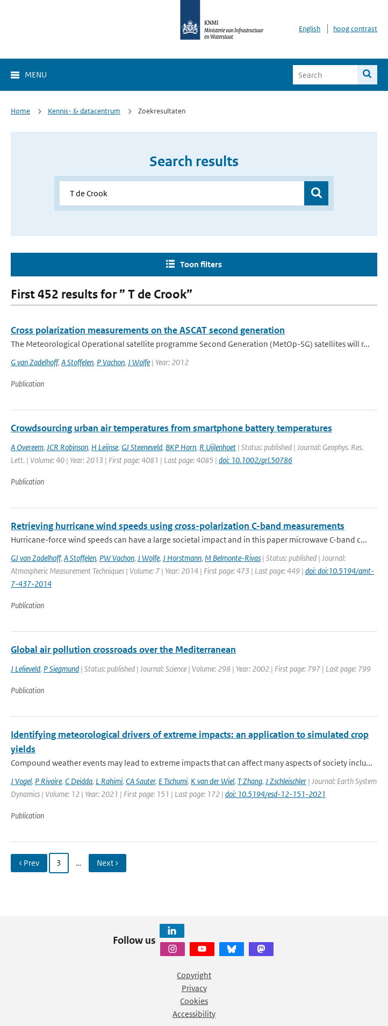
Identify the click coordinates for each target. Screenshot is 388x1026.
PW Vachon (116, 558)
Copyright (194, 975)
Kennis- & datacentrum (84, 111)
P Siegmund (61, 669)
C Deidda (78, 781)
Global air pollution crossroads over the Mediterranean (123, 650)
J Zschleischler (285, 781)
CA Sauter (140, 781)
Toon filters (201, 264)
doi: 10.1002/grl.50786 (255, 460)
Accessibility (194, 1014)
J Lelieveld (25, 669)
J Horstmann (182, 558)
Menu (36, 74)
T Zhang (250, 781)
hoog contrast (355, 28)
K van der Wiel (212, 781)
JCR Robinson (67, 447)
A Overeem (27, 447)
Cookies (194, 1001)
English (309, 28)
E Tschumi (173, 781)
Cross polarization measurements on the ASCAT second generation (148, 330)
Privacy (194, 988)
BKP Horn (181, 447)
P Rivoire (48, 781)
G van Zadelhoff (34, 362)
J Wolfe (139, 362)
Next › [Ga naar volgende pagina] (107, 863)
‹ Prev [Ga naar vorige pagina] (29, 863)
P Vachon (111, 362)
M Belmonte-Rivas (233, 558)
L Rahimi (109, 781)
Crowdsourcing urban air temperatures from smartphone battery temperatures (171, 428)
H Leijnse (104, 447)
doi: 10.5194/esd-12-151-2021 (275, 794)
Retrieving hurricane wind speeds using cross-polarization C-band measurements (177, 526)
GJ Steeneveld (141, 447)
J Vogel (21, 781)
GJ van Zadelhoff (36, 558)
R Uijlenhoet (217, 447)
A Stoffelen (77, 362)
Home (20, 111)
